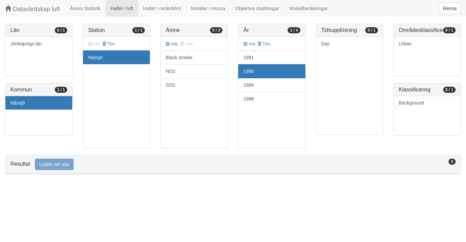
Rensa (450, 8)
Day (325, 43)
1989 (248, 85)
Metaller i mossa (208, 8)
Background (411, 103)
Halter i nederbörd (162, 8)
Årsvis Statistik (85, 8)
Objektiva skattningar (257, 8)
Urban (405, 43)
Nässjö (17, 103)
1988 (248, 99)
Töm (108, 44)
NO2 (170, 71)
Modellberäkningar (308, 8)
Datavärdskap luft (32, 8)
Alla (172, 44)
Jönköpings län (26, 43)
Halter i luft (122, 8)
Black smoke (179, 57)
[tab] (233, 164)
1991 (248, 57)
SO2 (170, 85)
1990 (248, 71)
